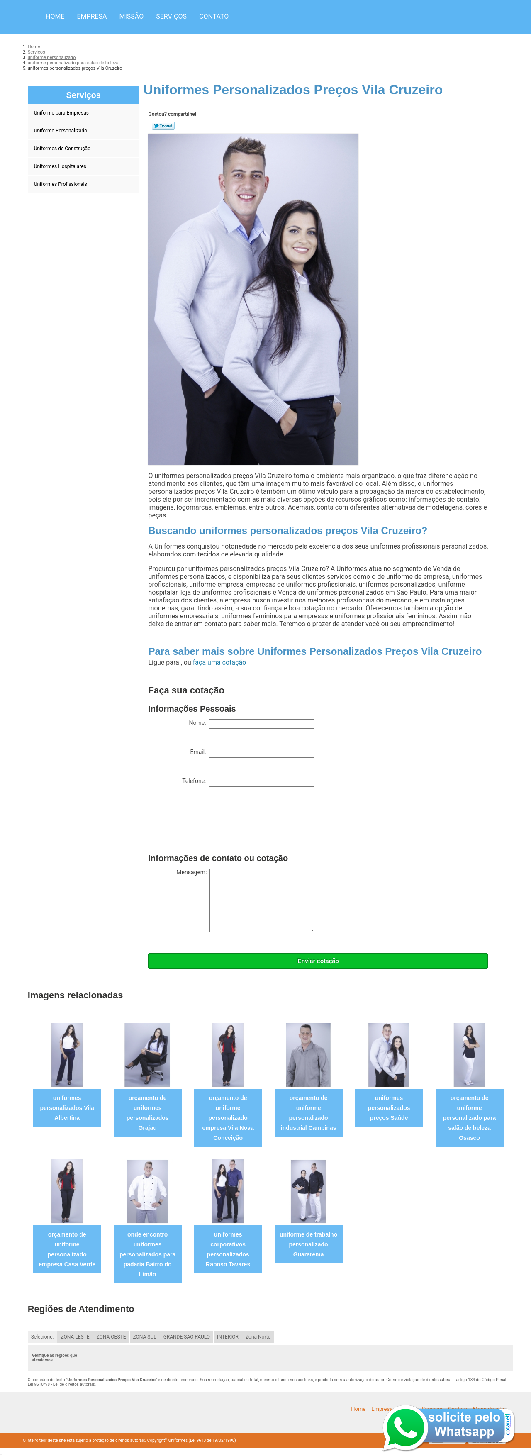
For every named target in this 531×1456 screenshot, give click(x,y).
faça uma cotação (219, 662)
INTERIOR (228, 1337)
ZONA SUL (144, 1337)
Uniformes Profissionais (61, 184)
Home (55, 16)
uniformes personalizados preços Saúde (389, 1108)
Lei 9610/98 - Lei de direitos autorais (61, 1384)
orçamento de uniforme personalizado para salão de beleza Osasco (469, 1118)
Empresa (92, 16)
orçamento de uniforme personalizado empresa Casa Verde (67, 1249)
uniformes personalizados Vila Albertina (67, 1108)
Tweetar (163, 126)
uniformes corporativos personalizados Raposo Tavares (228, 1249)
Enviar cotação (318, 961)
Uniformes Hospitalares (61, 166)
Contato (214, 16)
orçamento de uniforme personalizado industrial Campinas (308, 1113)
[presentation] (211, 822)
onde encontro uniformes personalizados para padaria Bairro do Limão (147, 1254)
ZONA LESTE (75, 1337)
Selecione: (42, 1337)
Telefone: (248, 782)
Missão (131, 16)
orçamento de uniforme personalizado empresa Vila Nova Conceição (227, 1118)
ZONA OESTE (111, 1337)
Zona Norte (258, 1337)
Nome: (251, 724)
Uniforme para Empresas (62, 113)
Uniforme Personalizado (61, 131)
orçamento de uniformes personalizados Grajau (148, 1113)
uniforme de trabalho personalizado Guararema (308, 1244)
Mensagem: (245, 900)
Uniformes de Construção (63, 148)
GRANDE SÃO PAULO (186, 1337)
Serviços (171, 16)
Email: (252, 753)
